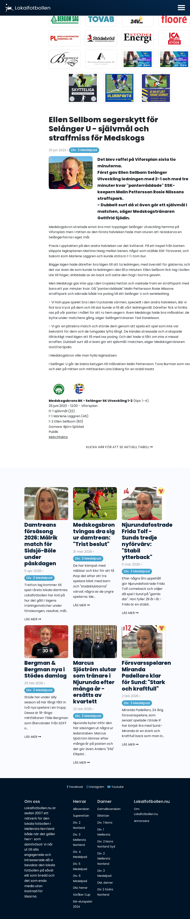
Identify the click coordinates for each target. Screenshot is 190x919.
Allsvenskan (81, 809)
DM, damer (105, 883)
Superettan (81, 816)
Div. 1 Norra (104, 823)
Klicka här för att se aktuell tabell (119, 447)
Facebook (75, 787)
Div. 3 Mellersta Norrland (79, 840)
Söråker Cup (81, 895)
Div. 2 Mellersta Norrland (103, 858)
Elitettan (103, 816)
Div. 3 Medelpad (84, 150)
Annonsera (141, 821)
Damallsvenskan (109, 809)
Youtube (115, 787)
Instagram (95, 787)
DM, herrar (80, 888)
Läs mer (32, 619)
